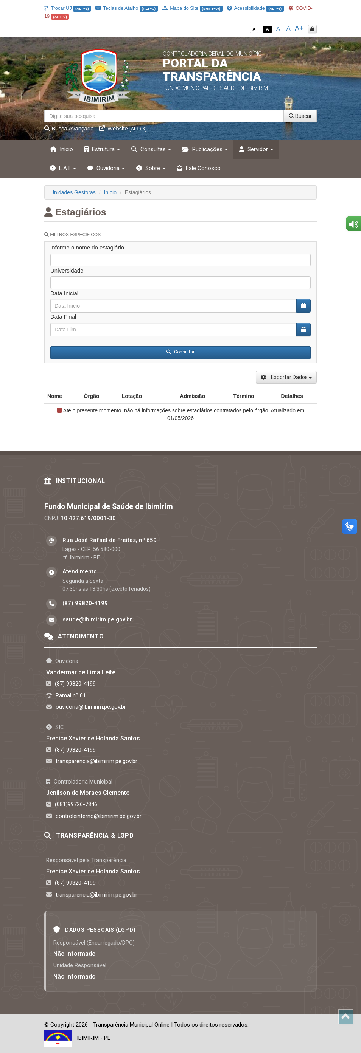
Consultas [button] (151, 149)
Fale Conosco (199, 168)
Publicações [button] (205, 149)
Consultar (180, 352)
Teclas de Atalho (126, 8)
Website (123, 128)
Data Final (63, 316)
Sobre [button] (150, 168)
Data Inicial (64, 293)
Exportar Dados (286, 377)
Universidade (67, 270)
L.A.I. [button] (63, 168)
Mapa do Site (192, 8)
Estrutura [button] (102, 149)
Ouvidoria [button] (106, 168)
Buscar (300, 116)
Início (61, 149)
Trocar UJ (67, 8)
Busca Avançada (69, 128)
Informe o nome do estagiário (87, 247)
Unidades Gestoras (73, 192)
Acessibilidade (255, 8)
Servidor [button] (256, 149)
